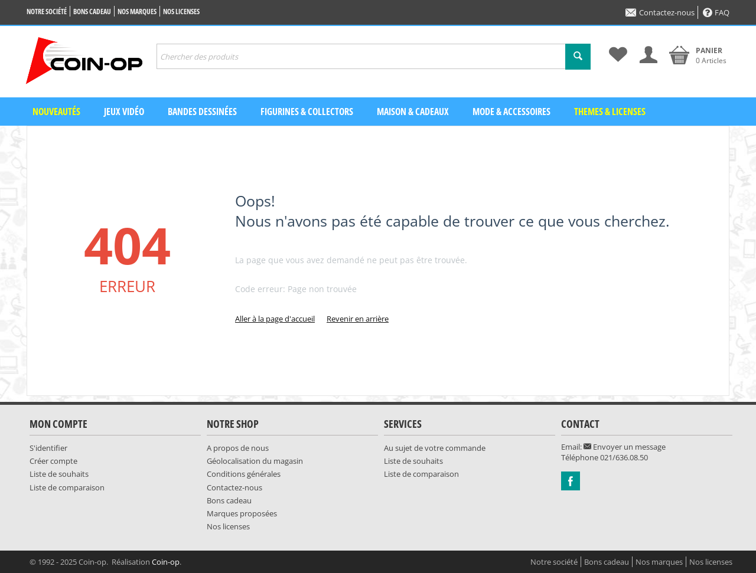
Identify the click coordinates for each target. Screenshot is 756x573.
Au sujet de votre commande (434, 448)
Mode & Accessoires (511, 111)
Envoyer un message (625, 446)
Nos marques (137, 11)
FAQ (716, 12)
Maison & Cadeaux (413, 111)
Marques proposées (242, 513)
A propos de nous (238, 448)
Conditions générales (244, 474)
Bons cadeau (92, 11)
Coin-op (166, 561)
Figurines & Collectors (306, 111)
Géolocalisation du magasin (255, 461)
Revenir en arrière (358, 318)
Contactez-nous (660, 12)
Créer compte (53, 461)
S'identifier (48, 448)
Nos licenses (181, 11)
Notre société (47, 11)
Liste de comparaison (67, 487)
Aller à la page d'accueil (275, 318)
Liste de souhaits (59, 474)
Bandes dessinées (202, 111)
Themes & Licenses (610, 111)
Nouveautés (56, 111)
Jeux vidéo (124, 111)
